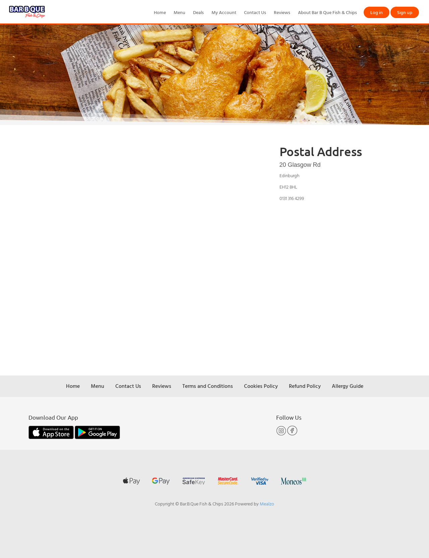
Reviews (282, 12)
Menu (179, 12)
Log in (376, 12)
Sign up (404, 12)
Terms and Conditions (207, 386)
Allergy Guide (347, 386)
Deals (198, 12)
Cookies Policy (261, 386)
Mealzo (267, 503)
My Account (223, 12)
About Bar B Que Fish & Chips (327, 12)
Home (160, 12)
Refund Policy (305, 386)
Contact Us (255, 12)
